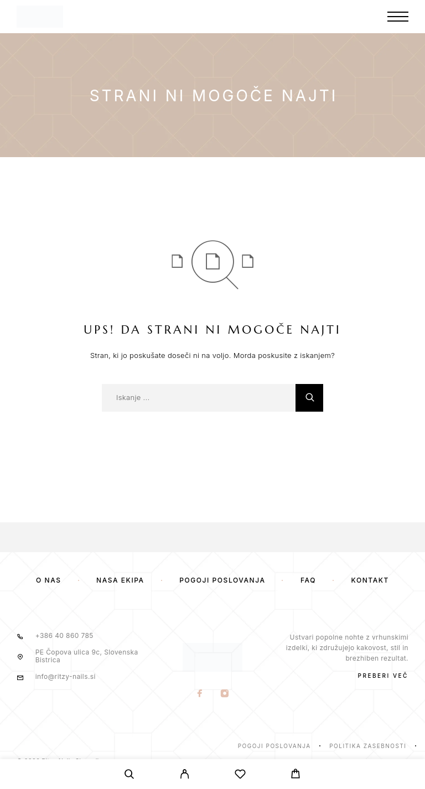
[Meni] (398, 16)
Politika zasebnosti (367, 746)
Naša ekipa (120, 580)
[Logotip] (40, 17)
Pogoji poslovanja (222, 580)
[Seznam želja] (240, 775)
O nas (48, 580)
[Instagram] (224, 694)
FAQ (308, 580)
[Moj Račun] (184, 775)
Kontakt (370, 580)
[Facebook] (200, 694)
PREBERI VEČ (383, 675)
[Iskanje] (129, 775)
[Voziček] (295, 775)
